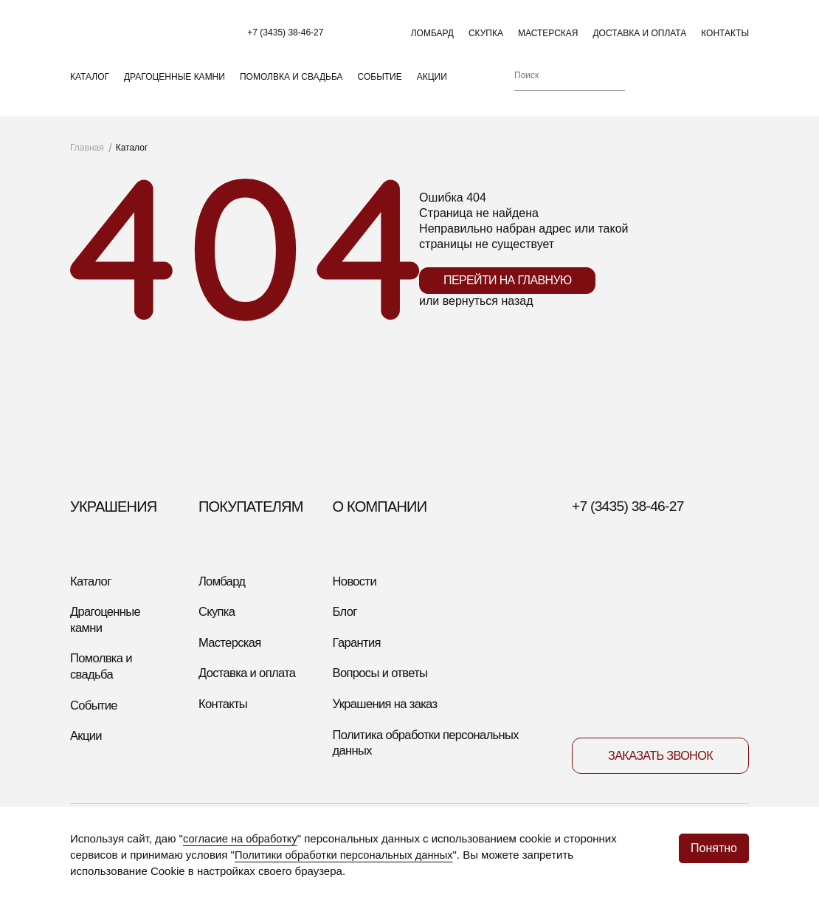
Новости (357, 598)
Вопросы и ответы (384, 694)
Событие (380, 89)
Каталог (89, 89)
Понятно (714, 845)
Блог (346, 631)
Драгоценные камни (174, 89)
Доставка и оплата (639, 37)
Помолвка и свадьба (291, 89)
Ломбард (432, 37)
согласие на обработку (241, 839)
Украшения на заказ (389, 727)
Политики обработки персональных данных (346, 855)
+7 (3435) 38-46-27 (296, 37)
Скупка (486, 37)
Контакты (725, 37)
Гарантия (359, 663)
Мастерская (548, 37)
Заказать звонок (660, 780)
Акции (432, 89)
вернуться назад (488, 318)
